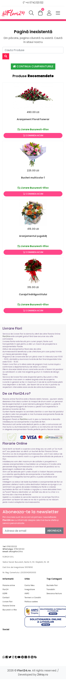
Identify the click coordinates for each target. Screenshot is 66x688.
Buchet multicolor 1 (33, 177)
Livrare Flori (8, 601)
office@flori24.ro (16, 551)
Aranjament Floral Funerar (33, 119)
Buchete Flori (52, 585)
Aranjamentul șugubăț (33, 236)
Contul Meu (30, 585)
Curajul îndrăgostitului (33, 294)
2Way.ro (42, 674)
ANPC (27, 593)
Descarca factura (54, 593)
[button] (49, 13)
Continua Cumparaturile (33, 66)
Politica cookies (31, 601)
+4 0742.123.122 (34, 2)
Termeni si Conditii (33, 597)
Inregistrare (30, 589)
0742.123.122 (11, 546)
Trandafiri (51, 589)
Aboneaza (54, 531)
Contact (6, 597)
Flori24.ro (6, 336)
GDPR (5, 593)
